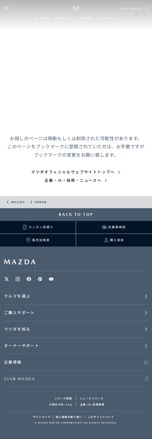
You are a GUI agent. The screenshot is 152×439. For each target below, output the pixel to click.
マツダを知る (85, 18)
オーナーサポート (107, 18)
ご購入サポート (63, 18)
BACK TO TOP (76, 214)
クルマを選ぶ (42, 18)
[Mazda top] (76, 8)
